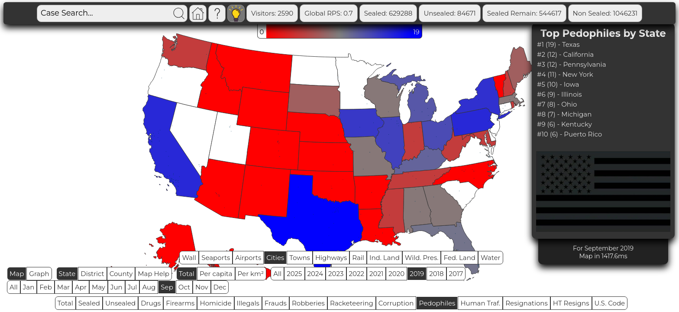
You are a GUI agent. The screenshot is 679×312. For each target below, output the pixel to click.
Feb (45, 287)
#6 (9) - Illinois (559, 94)
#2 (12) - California (565, 54)
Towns (299, 258)
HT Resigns (571, 303)
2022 (356, 274)
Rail (358, 258)
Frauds (276, 303)
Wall (189, 258)
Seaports (215, 258)
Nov (201, 287)
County (121, 274)
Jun (116, 287)
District (92, 274)
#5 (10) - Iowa (558, 84)
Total (186, 274)
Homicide (215, 303)
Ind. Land (384, 258)
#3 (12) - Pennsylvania (571, 64)
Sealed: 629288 (388, 13)
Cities (275, 258)
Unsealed (120, 303)
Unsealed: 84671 (449, 13)
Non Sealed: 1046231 (605, 13)
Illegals (248, 303)
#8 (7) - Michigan (564, 114)
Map (17, 274)
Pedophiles (437, 303)
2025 (294, 274)
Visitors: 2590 (272, 13)
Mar (63, 287)
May (98, 287)
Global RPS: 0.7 (328, 13)
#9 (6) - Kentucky (564, 124)
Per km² (251, 274)
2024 (315, 274)
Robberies (308, 303)
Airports (248, 258)
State (67, 274)
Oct (184, 287)
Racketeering (351, 303)
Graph (39, 274)
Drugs (151, 303)
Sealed (89, 303)
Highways (331, 258)
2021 (376, 274)
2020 (396, 274)
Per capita (216, 274)
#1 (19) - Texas (558, 44)
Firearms (180, 303)
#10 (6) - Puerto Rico (569, 134)
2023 (335, 274)
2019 (417, 274)
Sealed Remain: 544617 (524, 13)
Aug (148, 287)
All (277, 274)
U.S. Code (610, 303)
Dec (219, 287)
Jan (29, 287)
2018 (436, 274)
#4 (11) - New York (565, 74)
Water (491, 258)
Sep (167, 287)
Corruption (396, 303)
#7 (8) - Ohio (557, 104)
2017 (456, 274)
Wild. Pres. (422, 258)
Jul (132, 287)
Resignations (526, 303)
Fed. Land (459, 258)
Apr (81, 287)
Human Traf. (480, 303)
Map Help (153, 274)
